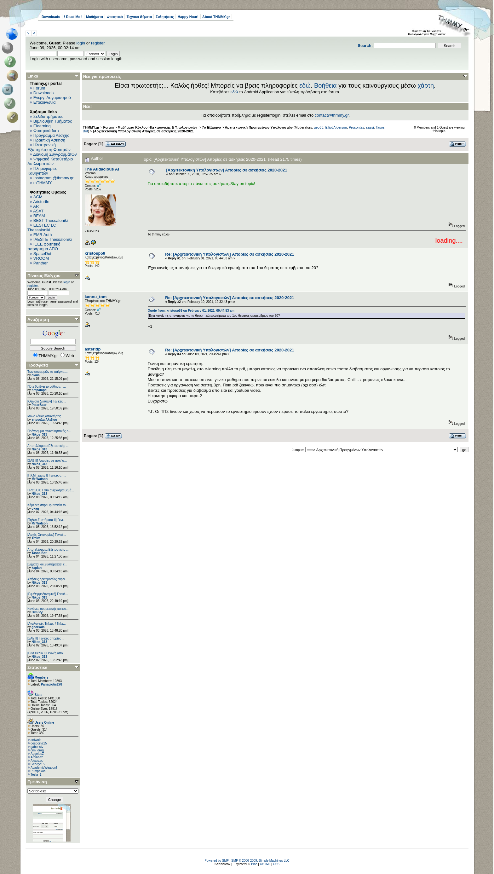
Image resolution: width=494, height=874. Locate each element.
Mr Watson (40, 479)
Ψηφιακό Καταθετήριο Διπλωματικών (50, 161)
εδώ (305, 85)
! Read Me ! (73, 17)
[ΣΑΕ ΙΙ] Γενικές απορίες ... (45, 638)
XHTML (265, 864)
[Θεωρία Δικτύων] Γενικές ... (46, 401)
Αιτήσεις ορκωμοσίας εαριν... (47, 579)
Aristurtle (41, 201)
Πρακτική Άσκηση (49, 140)
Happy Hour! (188, 17)
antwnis (36, 740)
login (81, 43)
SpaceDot (42, 253)
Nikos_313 (39, 434)
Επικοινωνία (44, 102)
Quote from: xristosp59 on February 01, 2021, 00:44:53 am (191, 310)
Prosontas (356, 127)
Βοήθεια (325, 85)
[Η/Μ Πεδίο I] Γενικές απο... (46, 653)
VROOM (41, 258)
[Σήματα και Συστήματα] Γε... (47, 564)
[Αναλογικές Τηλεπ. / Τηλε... (46, 623)
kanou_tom (95, 296)
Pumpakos (38, 771)
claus (36, 375)
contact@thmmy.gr (332, 115)
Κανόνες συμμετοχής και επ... (47, 609)
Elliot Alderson (336, 127)
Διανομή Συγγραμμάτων (55, 154)
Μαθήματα (94, 17)
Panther (40, 263)
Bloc (254, 864)
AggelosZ (37, 753)
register (98, 43)
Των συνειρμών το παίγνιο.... (47, 371)
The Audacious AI (102, 169)
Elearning (42, 126)
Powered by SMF (216, 860)
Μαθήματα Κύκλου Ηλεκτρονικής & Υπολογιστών (158, 127)
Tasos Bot (39, 553)
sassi (370, 127)
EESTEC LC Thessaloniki (41, 227)
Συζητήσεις (165, 17)
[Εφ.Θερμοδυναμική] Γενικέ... (47, 594)
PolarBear (39, 405)
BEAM (39, 215)
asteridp (93, 349)
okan (35, 508)
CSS (276, 864)
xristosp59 (95, 253)
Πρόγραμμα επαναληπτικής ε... (49, 431)
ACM (38, 196)
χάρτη (425, 85)
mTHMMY (42, 182)
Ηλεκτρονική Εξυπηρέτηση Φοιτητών (49, 147)
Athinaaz (37, 757)
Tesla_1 (36, 774)
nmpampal (39, 390)
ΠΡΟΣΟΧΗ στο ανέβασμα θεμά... (50, 490)
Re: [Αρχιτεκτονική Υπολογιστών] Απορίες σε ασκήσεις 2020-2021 (229, 254)
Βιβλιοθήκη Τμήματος (52, 121)
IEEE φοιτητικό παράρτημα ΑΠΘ (43, 246)
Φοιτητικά (115, 17)
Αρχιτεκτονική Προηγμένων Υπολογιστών (259, 127)
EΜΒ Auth (42, 234)
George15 (37, 764)
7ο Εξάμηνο (211, 127)
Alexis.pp (37, 760)
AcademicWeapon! (44, 767)
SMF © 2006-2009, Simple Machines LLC (260, 860)
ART (37, 206)
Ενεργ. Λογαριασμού (52, 97)
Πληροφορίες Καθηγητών (42, 171)
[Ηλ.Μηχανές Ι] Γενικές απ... (46, 475)
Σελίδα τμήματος (48, 116)
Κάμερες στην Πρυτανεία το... (47, 505)
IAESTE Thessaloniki (52, 239)
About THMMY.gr (216, 17)
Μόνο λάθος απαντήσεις (44, 416)
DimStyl (37, 612)
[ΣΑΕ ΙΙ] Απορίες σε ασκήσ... (47, 460)
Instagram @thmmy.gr (53, 178)
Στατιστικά (37, 667)
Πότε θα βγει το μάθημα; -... (46, 386)
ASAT (38, 211)
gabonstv (37, 747)
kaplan (37, 568)
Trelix (36, 538)
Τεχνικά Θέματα (139, 17)
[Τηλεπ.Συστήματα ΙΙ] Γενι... (46, 520)
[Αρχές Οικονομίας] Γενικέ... (46, 534)
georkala (38, 627)
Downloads (51, 17)
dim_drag (37, 750)
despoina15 (39, 743)
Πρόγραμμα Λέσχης (51, 135)
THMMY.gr (91, 127)
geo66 (318, 127)
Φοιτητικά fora (46, 130)
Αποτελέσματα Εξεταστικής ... (48, 446)
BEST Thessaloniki (50, 220)
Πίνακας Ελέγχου (43, 275)
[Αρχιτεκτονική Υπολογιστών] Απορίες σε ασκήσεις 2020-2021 (143, 131)
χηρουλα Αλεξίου (44, 419)
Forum (39, 88)
